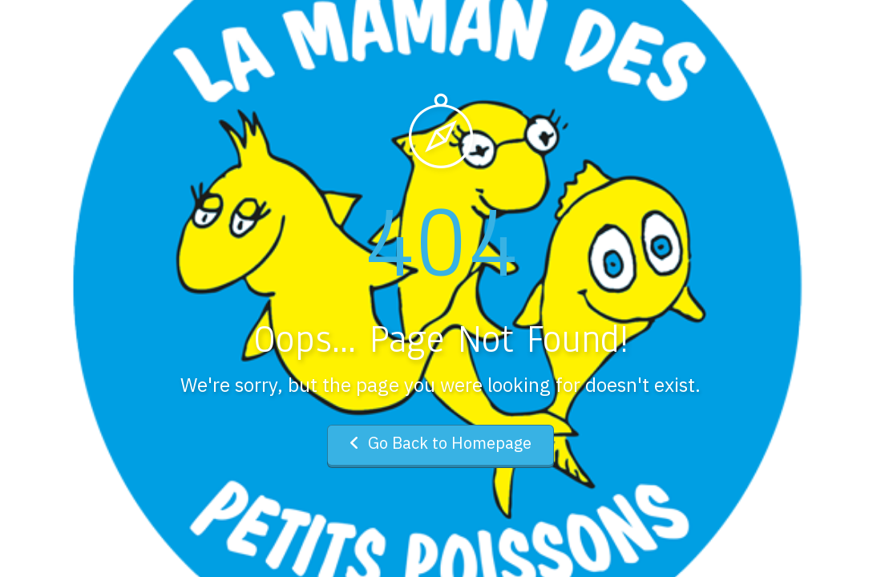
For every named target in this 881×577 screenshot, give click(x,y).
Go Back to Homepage (440, 443)
